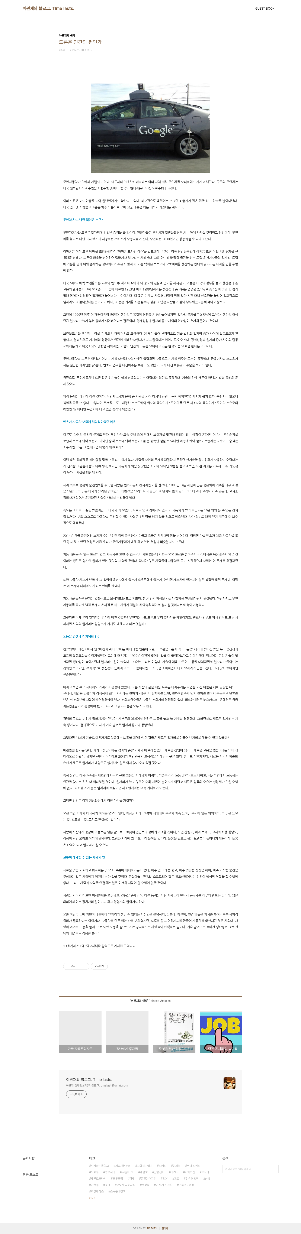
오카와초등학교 (100, 1166)
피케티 (162, 1166)
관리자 (165, 1228)
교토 (176, 1178)
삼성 (207, 1178)
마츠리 (174, 1172)
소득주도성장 (186, 1185)
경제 (131, 1178)
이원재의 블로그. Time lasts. (48, 8)
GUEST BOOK (264, 8)
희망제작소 (97, 1191)
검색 (274, 1169)
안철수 (95, 1185)
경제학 (176, 1166)
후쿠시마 (110, 1172)
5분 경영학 (192, 1178)
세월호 (144, 1172)
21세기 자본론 (164, 1185)
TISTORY (152, 1228)
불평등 (145, 1185)
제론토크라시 (98, 1178)
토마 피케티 (194, 1166)
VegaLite (128, 1172)
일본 (165, 1178)
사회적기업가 (144, 1166)
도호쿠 (95, 1172)
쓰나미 (205, 1172)
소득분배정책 (117, 1191)
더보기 (92, 1198)
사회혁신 (190, 1172)
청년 (107, 1185)
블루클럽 (118, 1178)
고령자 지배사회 (125, 1185)
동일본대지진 (148, 1178)
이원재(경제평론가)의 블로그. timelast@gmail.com (97, 1085)
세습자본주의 (123, 1166)
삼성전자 (159, 1172)
